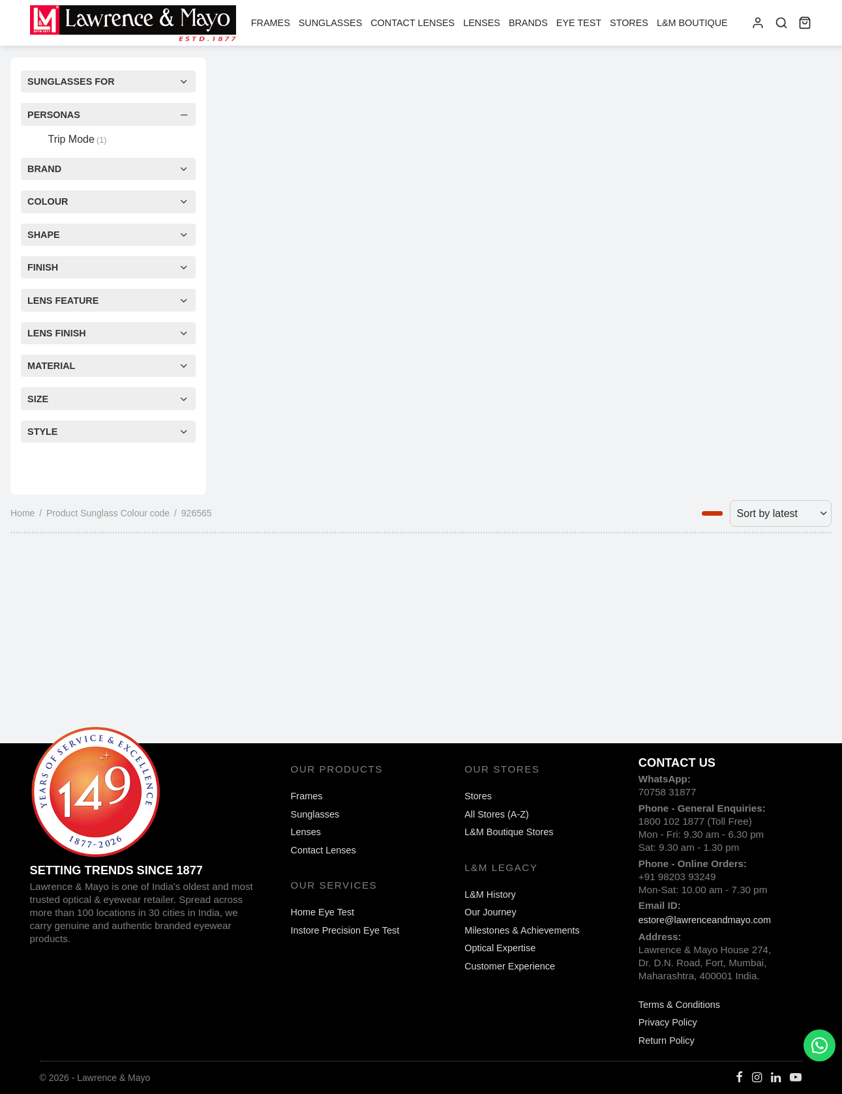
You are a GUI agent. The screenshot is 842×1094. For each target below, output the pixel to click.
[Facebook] (739, 1078)
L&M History (490, 894)
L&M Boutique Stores (508, 832)
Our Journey (490, 912)
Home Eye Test (323, 912)
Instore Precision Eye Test (345, 930)
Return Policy (667, 1040)
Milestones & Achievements (522, 930)
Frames (270, 23)
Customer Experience (509, 966)
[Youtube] (796, 1078)
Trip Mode (77, 139)
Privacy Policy (668, 1022)
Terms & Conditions (679, 1004)
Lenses (481, 23)
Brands (528, 23)
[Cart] (805, 22)
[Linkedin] (776, 1078)
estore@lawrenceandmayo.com (705, 920)
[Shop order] (781, 513)
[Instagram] (757, 1078)
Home (22, 513)
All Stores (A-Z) (496, 814)
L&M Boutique (692, 23)
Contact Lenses (412, 23)
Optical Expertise (499, 948)
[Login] (758, 22)
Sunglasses (331, 23)
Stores (629, 23)
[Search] (781, 22)
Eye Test (578, 23)
